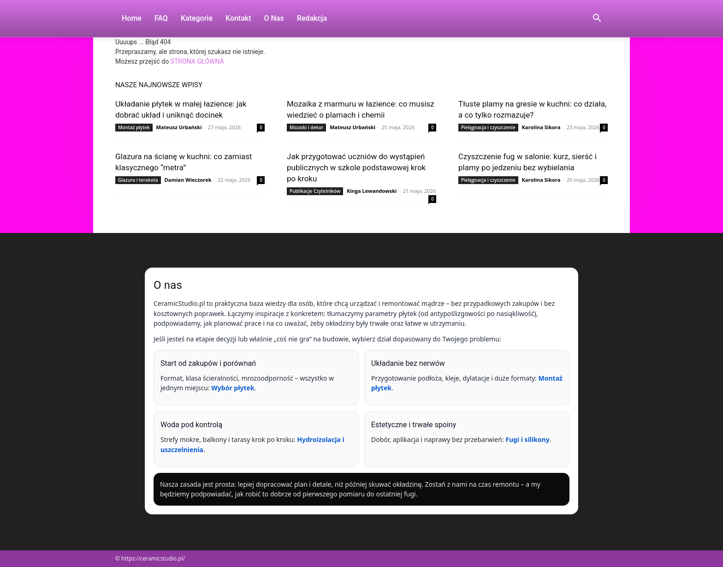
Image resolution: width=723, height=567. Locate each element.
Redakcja (312, 18)
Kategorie (197, 18)
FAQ (161, 18)
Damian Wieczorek (187, 179)
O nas (274, 18)
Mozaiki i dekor (306, 127)
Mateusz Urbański (178, 127)
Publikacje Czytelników (315, 191)
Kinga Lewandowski (372, 190)
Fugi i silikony (527, 439)
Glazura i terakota (138, 180)
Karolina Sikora (541, 127)
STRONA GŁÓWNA (197, 61)
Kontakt (238, 18)
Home (132, 18)
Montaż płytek (134, 127)
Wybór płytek (232, 387)
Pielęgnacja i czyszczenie (488, 127)
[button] (597, 19)
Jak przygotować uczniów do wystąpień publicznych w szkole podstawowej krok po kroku (356, 167)
